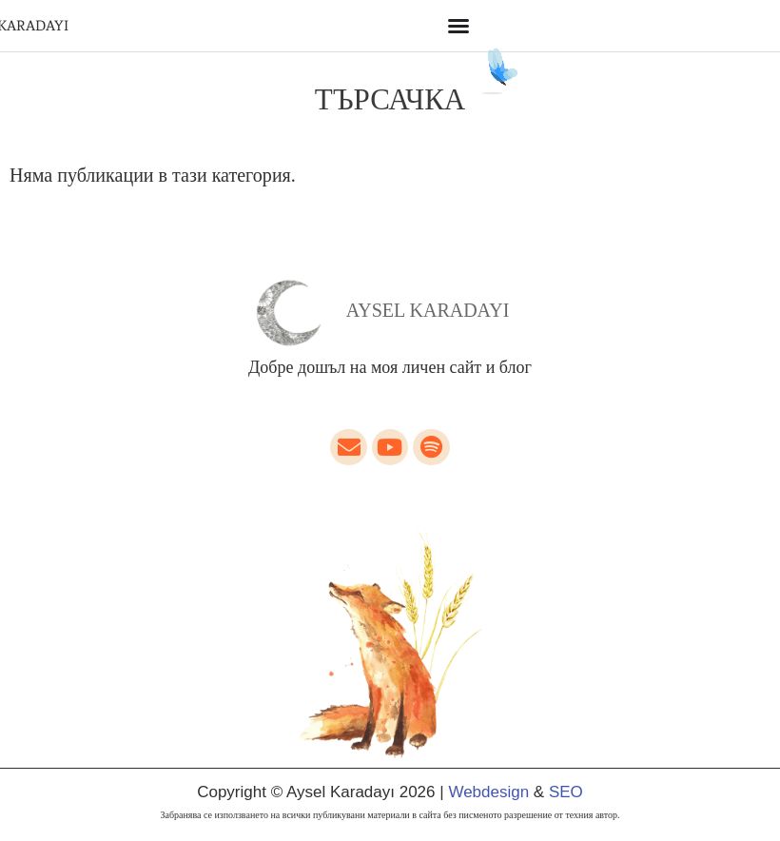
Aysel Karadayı (428, 310)
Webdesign (488, 792)
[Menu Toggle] (458, 25)
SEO (566, 792)
